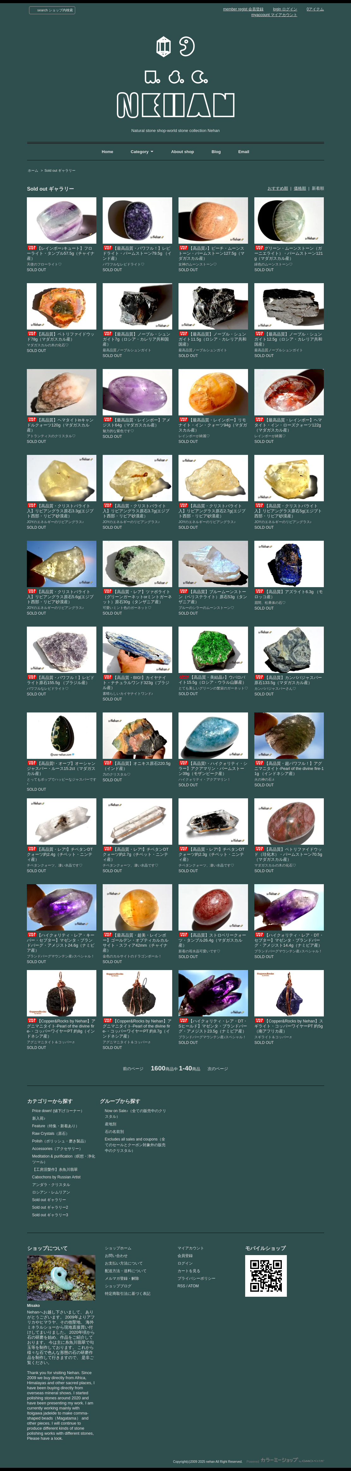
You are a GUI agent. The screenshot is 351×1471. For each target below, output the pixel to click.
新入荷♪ (38, 1118)
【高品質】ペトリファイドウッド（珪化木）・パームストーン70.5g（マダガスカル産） (288, 854)
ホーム (33, 170)
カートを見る (189, 1271)
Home (107, 151)
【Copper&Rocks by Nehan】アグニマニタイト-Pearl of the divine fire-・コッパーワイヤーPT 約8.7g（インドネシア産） (137, 1029)
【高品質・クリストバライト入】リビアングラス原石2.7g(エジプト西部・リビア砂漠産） (212, 510)
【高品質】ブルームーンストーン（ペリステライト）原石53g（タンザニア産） (213, 596)
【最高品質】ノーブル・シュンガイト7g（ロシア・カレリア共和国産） (136, 339)
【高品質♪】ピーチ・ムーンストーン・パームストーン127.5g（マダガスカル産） (212, 253)
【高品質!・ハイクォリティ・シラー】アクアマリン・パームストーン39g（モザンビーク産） (213, 768)
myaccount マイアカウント (274, 15)
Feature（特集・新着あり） (55, 1126)
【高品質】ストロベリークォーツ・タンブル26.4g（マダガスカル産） (212, 940)
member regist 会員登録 (243, 9)
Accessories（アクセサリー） (57, 1148)
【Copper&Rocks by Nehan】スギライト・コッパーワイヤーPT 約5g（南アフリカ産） (288, 1026)
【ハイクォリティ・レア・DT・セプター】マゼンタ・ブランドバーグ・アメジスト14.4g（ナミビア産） (288, 940)
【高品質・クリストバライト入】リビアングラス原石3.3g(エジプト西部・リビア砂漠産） (60, 510)
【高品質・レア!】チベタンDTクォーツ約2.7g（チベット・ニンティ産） (136, 854)
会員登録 (185, 1256)
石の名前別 (114, 1131)
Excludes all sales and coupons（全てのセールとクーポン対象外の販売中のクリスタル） (135, 1145)
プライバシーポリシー (196, 1278)
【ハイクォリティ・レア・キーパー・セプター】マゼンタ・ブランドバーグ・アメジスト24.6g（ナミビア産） (61, 943)
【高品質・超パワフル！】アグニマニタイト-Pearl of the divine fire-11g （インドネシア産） (289, 768)
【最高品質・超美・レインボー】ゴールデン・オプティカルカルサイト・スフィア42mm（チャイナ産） (135, 943)
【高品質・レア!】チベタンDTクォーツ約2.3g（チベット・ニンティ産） (212, 854)
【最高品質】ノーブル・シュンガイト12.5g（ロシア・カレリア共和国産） (288, 339)
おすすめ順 (278, 188)
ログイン (185, 1263)
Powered (285, 1461)
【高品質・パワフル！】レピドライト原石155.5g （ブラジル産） (60, 680)
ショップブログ (118, 1286)
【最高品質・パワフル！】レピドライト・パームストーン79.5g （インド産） (137, 253)
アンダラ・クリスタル (51, 1184)
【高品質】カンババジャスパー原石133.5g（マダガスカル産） (288, 680)
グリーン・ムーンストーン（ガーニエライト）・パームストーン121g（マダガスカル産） (288, 253)
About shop (182, 151)
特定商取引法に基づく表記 (127, 1293)
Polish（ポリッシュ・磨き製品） (60, 1141)
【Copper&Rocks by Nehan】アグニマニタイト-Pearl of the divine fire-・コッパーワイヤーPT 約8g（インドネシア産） (61, 1029)
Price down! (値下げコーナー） (58, 1111)
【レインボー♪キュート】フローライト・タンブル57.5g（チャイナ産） (61, 253)
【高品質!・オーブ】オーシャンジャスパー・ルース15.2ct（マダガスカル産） (61, 768)
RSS (181, 1286)
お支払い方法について (124, 1263)
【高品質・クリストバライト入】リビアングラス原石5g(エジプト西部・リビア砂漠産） (288, 510)
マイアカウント (191, 1248)
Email (243, 151)
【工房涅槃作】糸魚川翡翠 (55, 1169)
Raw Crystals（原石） (51, 1133)
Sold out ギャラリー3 (50, 1215)
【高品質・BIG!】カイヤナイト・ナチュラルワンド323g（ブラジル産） (136, 682)
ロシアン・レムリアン (51, 1192)
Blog (217, 151)
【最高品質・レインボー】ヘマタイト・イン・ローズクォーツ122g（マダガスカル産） (288, 425)
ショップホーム (118, 1248)
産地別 (110, 1124)
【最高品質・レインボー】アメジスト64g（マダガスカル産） (136, 422)
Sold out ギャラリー (60, 170)
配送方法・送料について (126, 1271)
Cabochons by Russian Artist (56, 1177)
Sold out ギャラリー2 (50, 1207)
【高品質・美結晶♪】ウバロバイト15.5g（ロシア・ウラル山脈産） (212, 680)
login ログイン (285, 9)
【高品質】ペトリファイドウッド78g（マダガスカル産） (60, 337)
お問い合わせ (116, 1256)
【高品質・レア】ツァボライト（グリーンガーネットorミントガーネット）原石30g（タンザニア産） (137, 596)
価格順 (300, 188)
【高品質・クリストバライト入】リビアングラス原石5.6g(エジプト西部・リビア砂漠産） (60, 596)
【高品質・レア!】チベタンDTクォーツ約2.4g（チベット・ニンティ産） (60, 854)
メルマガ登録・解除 (122, 1278)
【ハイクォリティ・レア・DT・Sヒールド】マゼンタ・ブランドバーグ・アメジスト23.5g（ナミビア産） (213, 1026)
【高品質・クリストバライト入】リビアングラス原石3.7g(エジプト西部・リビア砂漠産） (136, 510)
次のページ (218, 1068)
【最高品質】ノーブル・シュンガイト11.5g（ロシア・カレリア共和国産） (212, 339)
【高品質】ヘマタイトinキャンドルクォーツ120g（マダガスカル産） (60, 425)
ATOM (193, 1286)
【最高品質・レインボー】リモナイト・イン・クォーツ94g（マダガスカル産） (213, 425)
